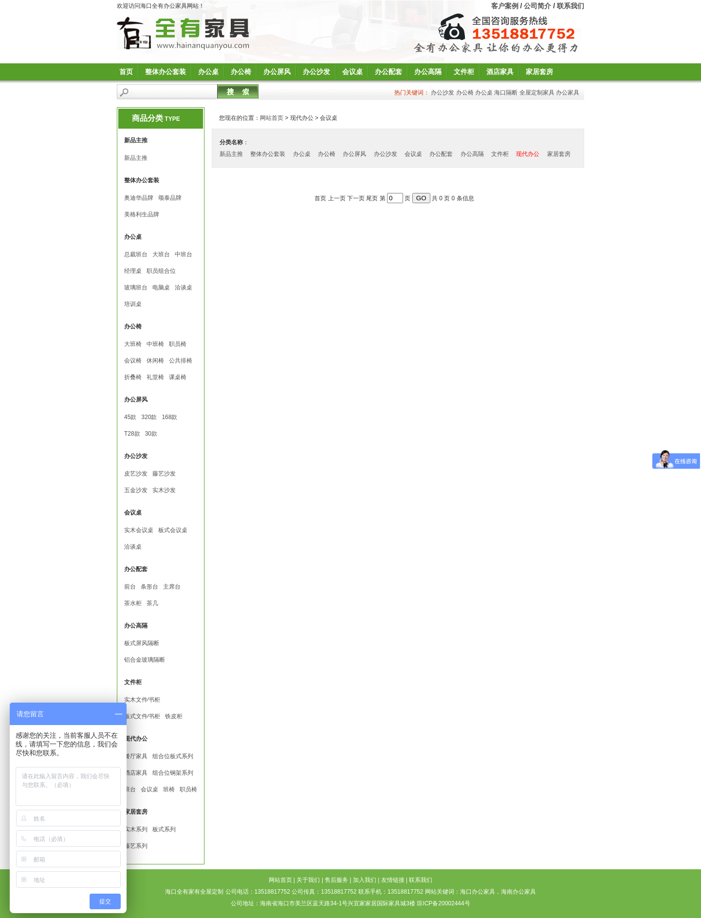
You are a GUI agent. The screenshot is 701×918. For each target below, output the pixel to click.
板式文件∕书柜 (142, 716)
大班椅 (133, 344)
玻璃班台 (136, 287)
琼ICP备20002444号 (443, 903)
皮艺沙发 (136, 473)
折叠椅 (133, 377)
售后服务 (336, 880)
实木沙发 (164, 490)
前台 (130, 586)
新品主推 (136, 157)
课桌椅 (177, 377)
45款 (130, 417)
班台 (130, 789)
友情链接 (393, 880)
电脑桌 (161, 287)
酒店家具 (500, 72)
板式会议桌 (172, 530)
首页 (126, 72)
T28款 (132, 433)
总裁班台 (136, 254)
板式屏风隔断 (141, 643)
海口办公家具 (477, 891)
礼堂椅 (155, 377)
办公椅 (241, 72)
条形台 (149, 586)
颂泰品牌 (170, 197)
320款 (149, 417)
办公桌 (208, 72)
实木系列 (136, 829)
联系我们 (570, 6)
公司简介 (537, 6)
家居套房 (539, 72)
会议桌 (352, 72)
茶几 (152, 603)
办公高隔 (428, 72)
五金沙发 (136, 490)
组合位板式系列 (172, 756)
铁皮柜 (174, 716)
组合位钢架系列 (172, 772)
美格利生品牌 (141, 214)
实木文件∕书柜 (142, 699)
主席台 (172, 586)
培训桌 (133, 304)
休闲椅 (155, 360)
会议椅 (133, 360)
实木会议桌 (138, 530)
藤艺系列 (136, 845)
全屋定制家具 (536, 92)
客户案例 (504, 6)
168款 (169, 417)
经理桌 (133, 271)
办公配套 (388, 72)
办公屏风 (277, 72)
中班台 (183, 254)
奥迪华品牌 (138, 197)
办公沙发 (316, 72)
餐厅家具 (136, 756)
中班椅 (155, 344)
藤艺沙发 (164, 473)
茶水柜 (133, 603)
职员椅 (177, 344)
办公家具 (567, 92)
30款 (151, 433)
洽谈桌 (183, 287)
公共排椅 (180, 360)
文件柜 (464, 72)
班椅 (169, 789)
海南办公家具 (518, 891)
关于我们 (308, 880)
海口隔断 (505, 92)
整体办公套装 (165, 72)
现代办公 (527, 154)
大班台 (161, 254)
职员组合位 (161, 271)
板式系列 (164, 829)
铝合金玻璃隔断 (144, 659)
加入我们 (364, 880)
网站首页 (271, 118)
